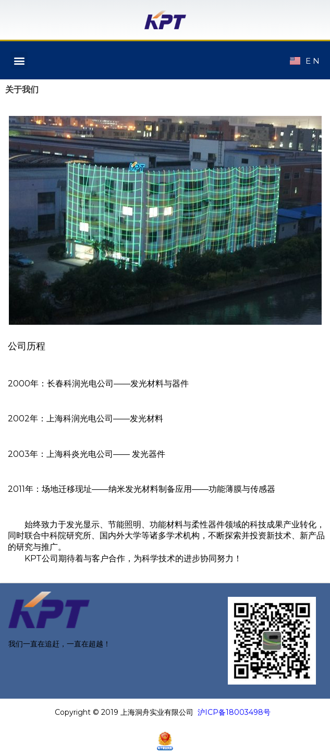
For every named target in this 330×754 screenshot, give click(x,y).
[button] (19, 60)
